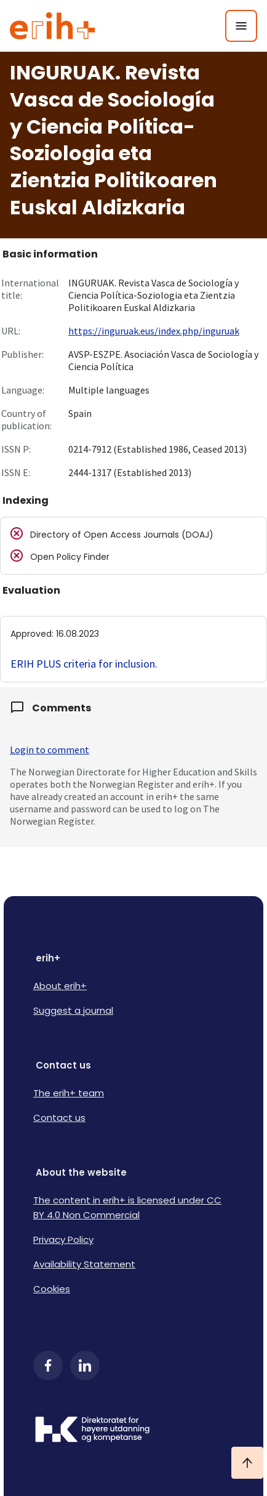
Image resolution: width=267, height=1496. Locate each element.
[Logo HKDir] (133, 1431)
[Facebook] (48, 1365)
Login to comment (49, 749)
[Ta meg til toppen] (247, 1463)
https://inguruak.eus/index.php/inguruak (153, 331)
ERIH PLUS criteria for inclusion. (83, 664)
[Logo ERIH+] (52, 25)
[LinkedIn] (85, 1365)
